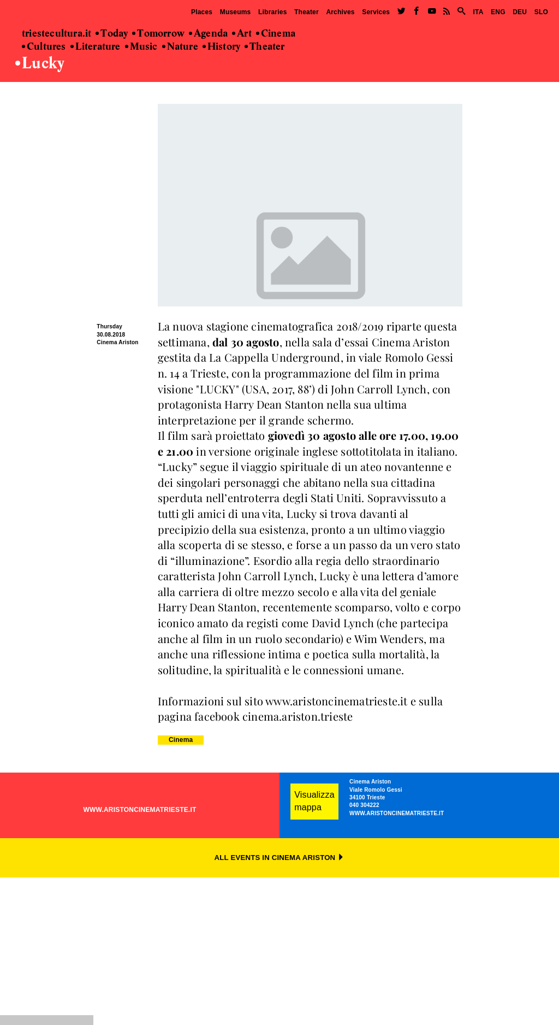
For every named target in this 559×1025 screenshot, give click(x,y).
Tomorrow (158, 33)
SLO (541, 12)
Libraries (272, 12)
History (221, 47)
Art (242, 33)
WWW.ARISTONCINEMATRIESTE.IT (140, 810)
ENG (498, 12)
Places (201, 12)
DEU (520, 12)
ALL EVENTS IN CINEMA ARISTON (280, 857)
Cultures (44, 47)
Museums (235, 12)
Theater (306, 12)
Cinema (275, 33)
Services (376, 12)
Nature (180, 47)
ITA (478, 12)
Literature (95, 47)
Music (141, 47)
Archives (340, 12)
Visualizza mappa (314, 801)
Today (112, 33)
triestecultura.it (56, 33)
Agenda (208, 33)
